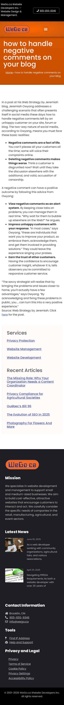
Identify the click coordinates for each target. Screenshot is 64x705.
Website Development (24, 357)
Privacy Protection (21, 340)
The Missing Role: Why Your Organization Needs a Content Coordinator (30, 382)
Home (9, 72)
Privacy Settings (19, 673)
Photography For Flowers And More (29, 425)
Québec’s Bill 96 (19, 406)
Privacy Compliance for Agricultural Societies (25, 396)
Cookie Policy (17, 669)
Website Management (24, 349)
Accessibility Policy (21, 678)
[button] (45, 29)
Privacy (13, 659)
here (5, 315)
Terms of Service (20, 664)
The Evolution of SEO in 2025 (28, 414)
